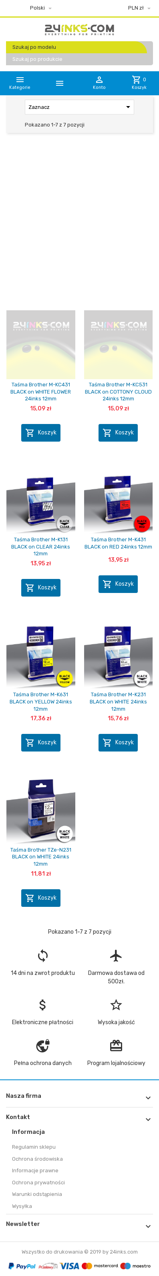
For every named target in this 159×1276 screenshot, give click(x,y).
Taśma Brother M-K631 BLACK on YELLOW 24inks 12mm (41, 701)
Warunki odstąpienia (37, 1194)
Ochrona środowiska (37, 1159)
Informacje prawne (35, 1170)
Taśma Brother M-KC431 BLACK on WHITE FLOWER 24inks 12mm (40, 392)
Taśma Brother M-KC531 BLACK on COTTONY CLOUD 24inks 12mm (118, 392)
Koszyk (40, 433)
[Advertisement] (79, 223)
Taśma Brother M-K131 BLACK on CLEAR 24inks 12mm (40, 547)
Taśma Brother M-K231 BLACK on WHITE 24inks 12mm (118, 701)
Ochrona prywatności (38, 1183)
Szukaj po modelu (34, 47)
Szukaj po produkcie (37, 59)
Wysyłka (22, 1206)
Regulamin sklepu (34, 1147)
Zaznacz (80, 107)
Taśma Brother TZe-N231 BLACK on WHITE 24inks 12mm (40, 857)
